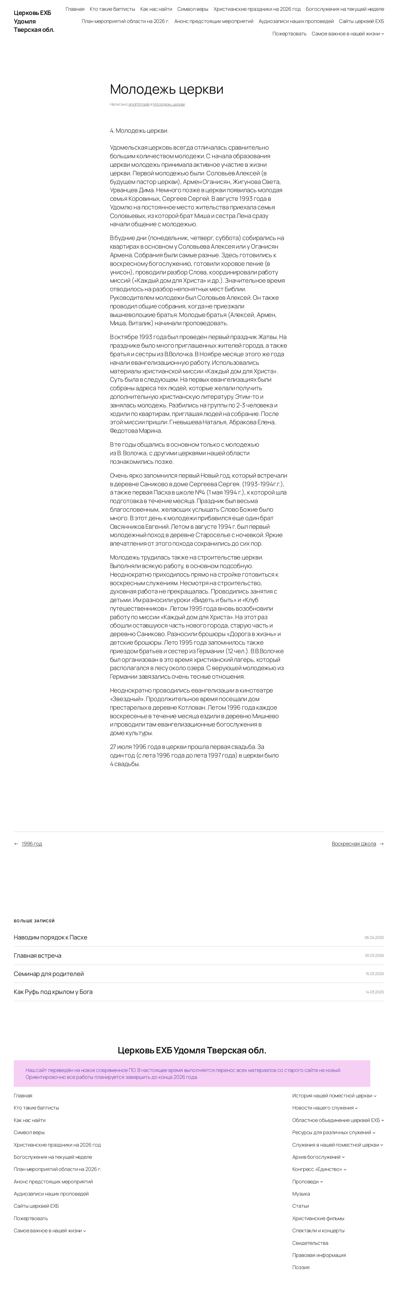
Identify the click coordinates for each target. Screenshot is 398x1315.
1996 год (32, 843)
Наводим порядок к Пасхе (50, 937)
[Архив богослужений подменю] (343, 1156)
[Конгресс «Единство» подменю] (345, 1169)
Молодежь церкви (169, 104)
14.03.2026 (375, 991)
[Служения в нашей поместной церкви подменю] (381, 1144)
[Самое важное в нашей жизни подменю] (382, 33)
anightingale (139, 104)
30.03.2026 (374, 955)
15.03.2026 (375, 973)
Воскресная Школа (354, 843)
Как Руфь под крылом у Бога (53, 991)
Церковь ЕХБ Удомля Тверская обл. (34, 21)
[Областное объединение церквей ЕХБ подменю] (382, 1120)
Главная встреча (37, 955)
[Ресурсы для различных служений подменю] (374, 1132)
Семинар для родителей (49, 973)
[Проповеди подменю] (321, 1181)
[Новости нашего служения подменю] (356, 1108)
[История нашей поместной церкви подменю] (375, 1095)
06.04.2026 (374, 937)
